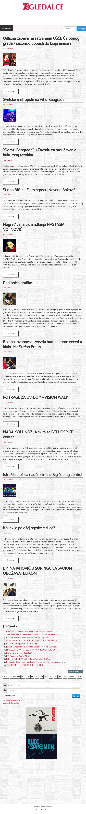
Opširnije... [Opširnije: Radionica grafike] (10, 333)
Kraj (79, 676)
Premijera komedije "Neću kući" (19, 653)
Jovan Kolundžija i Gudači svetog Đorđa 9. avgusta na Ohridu (31, 647)
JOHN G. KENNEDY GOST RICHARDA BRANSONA (28, 659)
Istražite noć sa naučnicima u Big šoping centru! (42, 475)
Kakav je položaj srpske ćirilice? (29, 528)
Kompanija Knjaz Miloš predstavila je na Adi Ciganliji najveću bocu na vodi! (36, 662)
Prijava (76, 696)
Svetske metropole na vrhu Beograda (33, 100)
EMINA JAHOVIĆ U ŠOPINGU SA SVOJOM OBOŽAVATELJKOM (37, 571)
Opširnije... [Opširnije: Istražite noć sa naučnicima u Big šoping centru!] (10, 520)
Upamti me (10, 695)
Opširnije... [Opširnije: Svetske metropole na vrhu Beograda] (10, 142)
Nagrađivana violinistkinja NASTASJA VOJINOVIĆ (33, 227)
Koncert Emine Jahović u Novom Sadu (22, 644)
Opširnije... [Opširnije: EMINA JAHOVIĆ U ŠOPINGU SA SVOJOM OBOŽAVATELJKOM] (10, 618)
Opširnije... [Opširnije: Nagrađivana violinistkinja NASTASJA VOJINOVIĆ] (10, 274)
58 (28, 676)
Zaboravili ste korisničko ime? (13, 700)
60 (37, 676)
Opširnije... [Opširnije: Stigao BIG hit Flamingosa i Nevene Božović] (10, 216)
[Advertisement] (41, 780)
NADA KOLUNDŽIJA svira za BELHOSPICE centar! (38, 435)
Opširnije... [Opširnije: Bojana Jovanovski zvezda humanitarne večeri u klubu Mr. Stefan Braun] (10, 389)
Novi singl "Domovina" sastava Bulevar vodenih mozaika (29, 631)
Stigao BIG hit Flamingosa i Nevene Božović (39, 190)
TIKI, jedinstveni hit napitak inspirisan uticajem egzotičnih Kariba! (33, 634)
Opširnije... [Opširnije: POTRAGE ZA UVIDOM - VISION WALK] (10, 424)
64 (56, 676)
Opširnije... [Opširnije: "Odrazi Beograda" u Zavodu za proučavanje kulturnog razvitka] (10, 181)
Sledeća (72, 676)
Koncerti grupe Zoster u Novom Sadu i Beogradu (27, 638)
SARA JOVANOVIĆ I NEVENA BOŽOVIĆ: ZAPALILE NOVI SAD (33, 641)
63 (51, 676)
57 (23, 676)
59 (32, 676)
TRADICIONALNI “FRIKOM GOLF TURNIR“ (24, 665)
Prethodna (15, 676)
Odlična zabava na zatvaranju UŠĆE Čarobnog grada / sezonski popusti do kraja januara (41, 41)
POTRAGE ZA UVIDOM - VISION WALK (35, 397)
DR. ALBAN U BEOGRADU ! (18, 656)
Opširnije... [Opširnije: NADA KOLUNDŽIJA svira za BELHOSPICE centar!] (10, 466)
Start (6, 676)
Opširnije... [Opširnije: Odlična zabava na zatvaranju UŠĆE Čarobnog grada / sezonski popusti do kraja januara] (10, 91)
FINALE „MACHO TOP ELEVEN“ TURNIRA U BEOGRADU (31, 650)
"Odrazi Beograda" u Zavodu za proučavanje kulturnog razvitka (39, 153)
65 (60, 676)
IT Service (47, 810)
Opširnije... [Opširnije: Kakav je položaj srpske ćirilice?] (10, 560)
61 (42, 676)
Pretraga (81, 28)
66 (65, 676)
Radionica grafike (17, 283)
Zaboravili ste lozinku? (11, 703)
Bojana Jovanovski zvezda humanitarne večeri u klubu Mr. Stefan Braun (42, 344)
